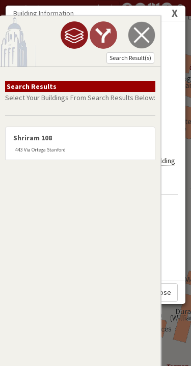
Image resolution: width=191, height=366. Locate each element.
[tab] (51, 35)
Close (162, 292)
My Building (158, 109)
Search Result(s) (107, 58)
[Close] (175, 13)
